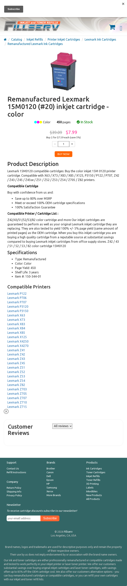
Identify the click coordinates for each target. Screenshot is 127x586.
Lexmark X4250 (17, 341)
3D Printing (92, 483)
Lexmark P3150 (17, 311)
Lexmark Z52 (16, 372)
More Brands (54, 495)
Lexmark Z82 (16, 385)
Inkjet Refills (93, 476)
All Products (93, 499)
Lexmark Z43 (16, 358)
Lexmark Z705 (17, 393)
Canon (50, 472)
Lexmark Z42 (16, 354)
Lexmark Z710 (17, 402)
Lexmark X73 (16, 319)
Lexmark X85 (16, 332)
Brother (51, 468)
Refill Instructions (16, 472)
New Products (94, 495)
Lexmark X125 (17, 337)
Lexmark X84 (16, 328)
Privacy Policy (14, 495)
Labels (90, 487)
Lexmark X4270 (17, 345)
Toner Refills (93, 480)
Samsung (52, 487)
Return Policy (14, 487)
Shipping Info (14, 491)
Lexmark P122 (17, 293)
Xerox (50, 491)
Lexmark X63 (16, 315)
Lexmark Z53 (16, 376)
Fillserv (68, 531)
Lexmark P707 (17, 302)
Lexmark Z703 (17, 389)
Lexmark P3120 (17, 306)
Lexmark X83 (16, 324)
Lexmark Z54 (16, 380)
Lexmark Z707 (17, 398)
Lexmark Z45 (16, 363)
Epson (50, 480)
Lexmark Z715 (17, 406)
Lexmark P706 (17, 297)
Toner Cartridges (95, 472)
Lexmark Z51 (16, 367)
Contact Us (13, 468)
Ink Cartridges (94, 468)
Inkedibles (92, 491)
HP (48, 483)
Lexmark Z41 (16, 350)
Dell (49, 476)
